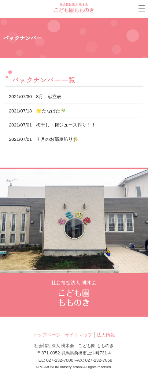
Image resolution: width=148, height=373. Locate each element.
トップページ (47, 334)
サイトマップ (78, 334)
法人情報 (106, 334)
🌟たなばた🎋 (35, 110)
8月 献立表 (33, 96)
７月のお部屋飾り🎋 (42, 139)
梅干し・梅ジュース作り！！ (50, 124)
